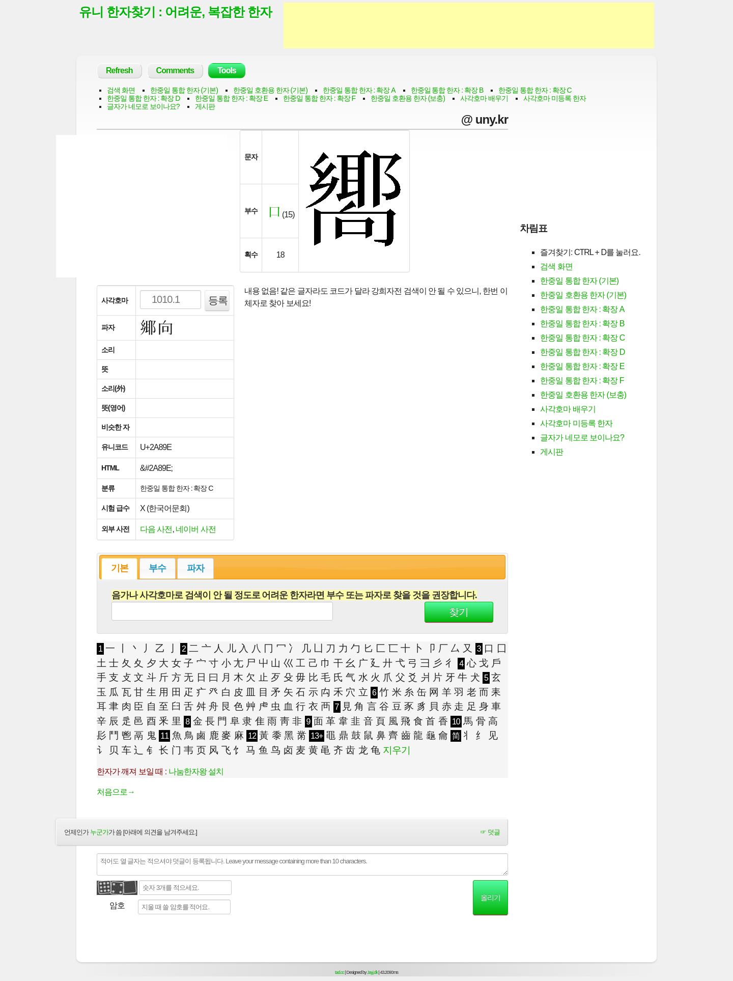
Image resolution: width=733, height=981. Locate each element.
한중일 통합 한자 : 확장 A (359, 90)
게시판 (205, 106)
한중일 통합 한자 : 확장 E (231, 98)
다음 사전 (156, 529)
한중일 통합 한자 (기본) (184, 90)
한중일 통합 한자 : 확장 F (319, 98)
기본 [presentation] (119, 568)
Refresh (119, 70)
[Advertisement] (469, 25)
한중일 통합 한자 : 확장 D (143, 98)
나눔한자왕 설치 (195, 771)
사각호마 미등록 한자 (554, 98)
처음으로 (116, 792)
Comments (175, 70)
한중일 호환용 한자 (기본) (270, 90)
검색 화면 (121, 90)
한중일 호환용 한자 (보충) (408, 98)
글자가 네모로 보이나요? (143, 106)
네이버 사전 (195, 529)
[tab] (119, 568)
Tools (226, 70)
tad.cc (339, 972)
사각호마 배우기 (484, 98)
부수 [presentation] (157, 568)
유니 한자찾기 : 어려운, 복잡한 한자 (175, 12)
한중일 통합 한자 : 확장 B (447, 90)
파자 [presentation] (195, 568)
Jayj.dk (372, 972)
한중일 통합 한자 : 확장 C (534, 90)
